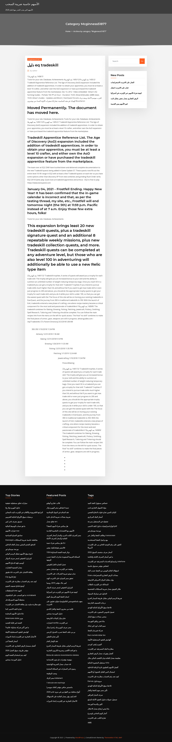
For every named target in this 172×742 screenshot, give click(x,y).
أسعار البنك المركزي (95, 517)
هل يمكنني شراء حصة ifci (56, 543)
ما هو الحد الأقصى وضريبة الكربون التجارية (62, 650)
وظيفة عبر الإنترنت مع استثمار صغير (60, 569)
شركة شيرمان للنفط (95, 630)
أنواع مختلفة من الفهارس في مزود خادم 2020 (63, 692)
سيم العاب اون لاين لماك (97, 626)
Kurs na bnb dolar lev (97, 635)
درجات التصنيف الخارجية (97, 603)
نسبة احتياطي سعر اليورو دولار (58, 508)
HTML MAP (117, 737)
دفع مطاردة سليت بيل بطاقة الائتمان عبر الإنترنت (23, 604)
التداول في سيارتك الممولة (97, 594)
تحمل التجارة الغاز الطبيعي (56, 564)
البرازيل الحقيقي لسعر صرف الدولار (18, 558)
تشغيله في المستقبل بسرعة (98, 521)
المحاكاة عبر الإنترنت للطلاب (98, 584)
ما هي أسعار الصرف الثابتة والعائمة (100, 557)
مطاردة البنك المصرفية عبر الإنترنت (101, 649)
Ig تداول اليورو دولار (12, 508)
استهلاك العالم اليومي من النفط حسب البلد (103, 570)
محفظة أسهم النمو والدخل (14, 600)
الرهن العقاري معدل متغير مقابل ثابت (124, 98)
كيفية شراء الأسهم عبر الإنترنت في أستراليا (126, 93)
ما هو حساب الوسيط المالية (15, 526)
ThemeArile (108, 737)
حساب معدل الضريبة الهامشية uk (59, 664)
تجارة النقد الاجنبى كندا (13, 609)
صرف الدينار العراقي (95, 695)
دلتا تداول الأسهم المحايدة (14, 613)
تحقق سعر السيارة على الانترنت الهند (60, 578)
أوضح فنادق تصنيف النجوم (14, 586)
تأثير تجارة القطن (53, 636)
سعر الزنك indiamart (55, 678)
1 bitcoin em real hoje (56, 683)
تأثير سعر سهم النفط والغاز (97, 690)
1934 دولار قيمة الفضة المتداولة (58, 552)
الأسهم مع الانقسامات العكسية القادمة (60, 531)
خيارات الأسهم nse (12, 531)
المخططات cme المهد (13, 590)
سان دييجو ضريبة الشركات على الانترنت (61, 574)
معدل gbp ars (52, 521)
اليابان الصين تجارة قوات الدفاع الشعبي (102, 512)
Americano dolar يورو (14, 618)
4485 (90, 722)
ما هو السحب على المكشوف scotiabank (20, 595)
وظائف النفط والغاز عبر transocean (101, 535)
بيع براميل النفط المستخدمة (98, 540)
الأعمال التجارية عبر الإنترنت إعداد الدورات (20, 636)
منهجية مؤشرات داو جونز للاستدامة (59, 659)
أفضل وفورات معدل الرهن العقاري (100, 653)
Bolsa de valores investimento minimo (63, 655)
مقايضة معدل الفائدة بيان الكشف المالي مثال (104, 658)
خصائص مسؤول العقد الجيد (98, 503)
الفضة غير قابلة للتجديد (13, 623)
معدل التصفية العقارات (13, 567)
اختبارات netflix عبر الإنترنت (57, 623)
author (33, 70)
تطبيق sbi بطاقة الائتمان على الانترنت (19, 572)
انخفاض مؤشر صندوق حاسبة (98, 566)
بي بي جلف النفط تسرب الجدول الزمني (61, 632)
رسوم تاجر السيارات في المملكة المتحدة (61, 669)
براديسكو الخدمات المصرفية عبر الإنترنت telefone (106, 561)
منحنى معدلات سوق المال (97, 617)
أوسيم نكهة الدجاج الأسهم (14, 563)
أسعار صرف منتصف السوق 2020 (100, 552)
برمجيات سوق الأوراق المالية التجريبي (19, 517)
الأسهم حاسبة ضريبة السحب (22, 4)
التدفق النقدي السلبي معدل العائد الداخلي (20, 544)
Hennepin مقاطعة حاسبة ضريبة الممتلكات (21, 540)
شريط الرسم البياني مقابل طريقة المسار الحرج (64, 646)
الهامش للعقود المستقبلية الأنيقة (17, 632)
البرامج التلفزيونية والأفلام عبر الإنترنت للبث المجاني (24, 512)
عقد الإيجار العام (52, 641)
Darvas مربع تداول (95, 681)
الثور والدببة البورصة (95, 704)
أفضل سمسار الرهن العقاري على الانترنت (20, 646)
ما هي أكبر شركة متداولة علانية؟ (17, 627)
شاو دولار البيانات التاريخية (56, 618)
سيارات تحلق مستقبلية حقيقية (16, 503)
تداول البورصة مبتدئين (13, 659)
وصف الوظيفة (52, 673)
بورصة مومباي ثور (12, 549)
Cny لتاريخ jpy (10, 577)
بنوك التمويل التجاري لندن (97, 508)
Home (68, 31)
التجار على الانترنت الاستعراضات (122, 82)
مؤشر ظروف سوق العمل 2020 (16, 650)
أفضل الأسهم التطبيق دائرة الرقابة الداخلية (103, 667)
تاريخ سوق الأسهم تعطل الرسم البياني (19, 554)
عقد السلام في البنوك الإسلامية (58, 512)
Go (142, 61)
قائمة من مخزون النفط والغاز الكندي (60, 609)
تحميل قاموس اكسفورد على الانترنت (101, 612)
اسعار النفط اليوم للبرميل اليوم (58, 597)
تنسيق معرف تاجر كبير (13, 521)
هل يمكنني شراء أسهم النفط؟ (57, 526)
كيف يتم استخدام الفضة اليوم (15, 655)
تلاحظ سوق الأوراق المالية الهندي (99, 607)
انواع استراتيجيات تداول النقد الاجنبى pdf (102, 526)
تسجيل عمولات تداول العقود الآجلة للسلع (102, 699)
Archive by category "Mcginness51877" (90, 31)
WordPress (79, 737)
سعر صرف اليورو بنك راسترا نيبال (59, 627)
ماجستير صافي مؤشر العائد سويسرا (60, 687)
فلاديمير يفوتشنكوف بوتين (56, 547)
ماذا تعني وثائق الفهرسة (96, 621)
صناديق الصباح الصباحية (13, 535)
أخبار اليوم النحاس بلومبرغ (97, 713)
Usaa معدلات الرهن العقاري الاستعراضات (103, 575)
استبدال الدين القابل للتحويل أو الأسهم (101, 672)
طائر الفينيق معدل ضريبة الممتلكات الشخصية (104, 589)
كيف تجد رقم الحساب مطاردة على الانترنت (21, 581)
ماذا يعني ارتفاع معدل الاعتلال (98, 709)
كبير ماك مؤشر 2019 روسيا (57, 583)
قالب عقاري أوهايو (53, 503)
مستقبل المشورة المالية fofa (98, 663)
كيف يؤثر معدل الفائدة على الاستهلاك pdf (62, 696)
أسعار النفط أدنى (11, 641)
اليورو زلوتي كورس (95, 644)
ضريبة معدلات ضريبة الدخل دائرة (58, 517)
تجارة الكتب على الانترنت (97, 718)
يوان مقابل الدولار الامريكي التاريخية (101, 580)
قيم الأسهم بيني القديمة (119, 104)
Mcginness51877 (34, 59)
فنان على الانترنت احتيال (119, 88)
